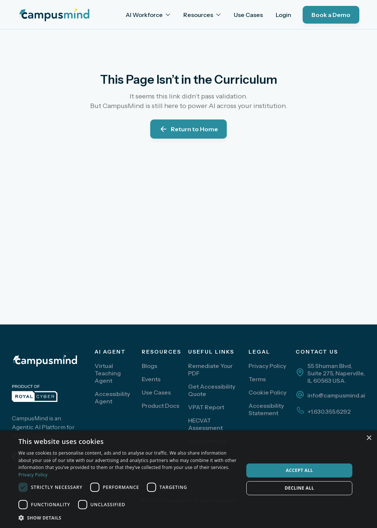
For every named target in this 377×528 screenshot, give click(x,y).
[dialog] (188, 479)
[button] (148, 15)
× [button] (368, 438)
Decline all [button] (299, 488)
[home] (59, 15)
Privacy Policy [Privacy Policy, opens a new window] (32, 475)
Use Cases (248, 14)
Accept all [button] (299, 470)
